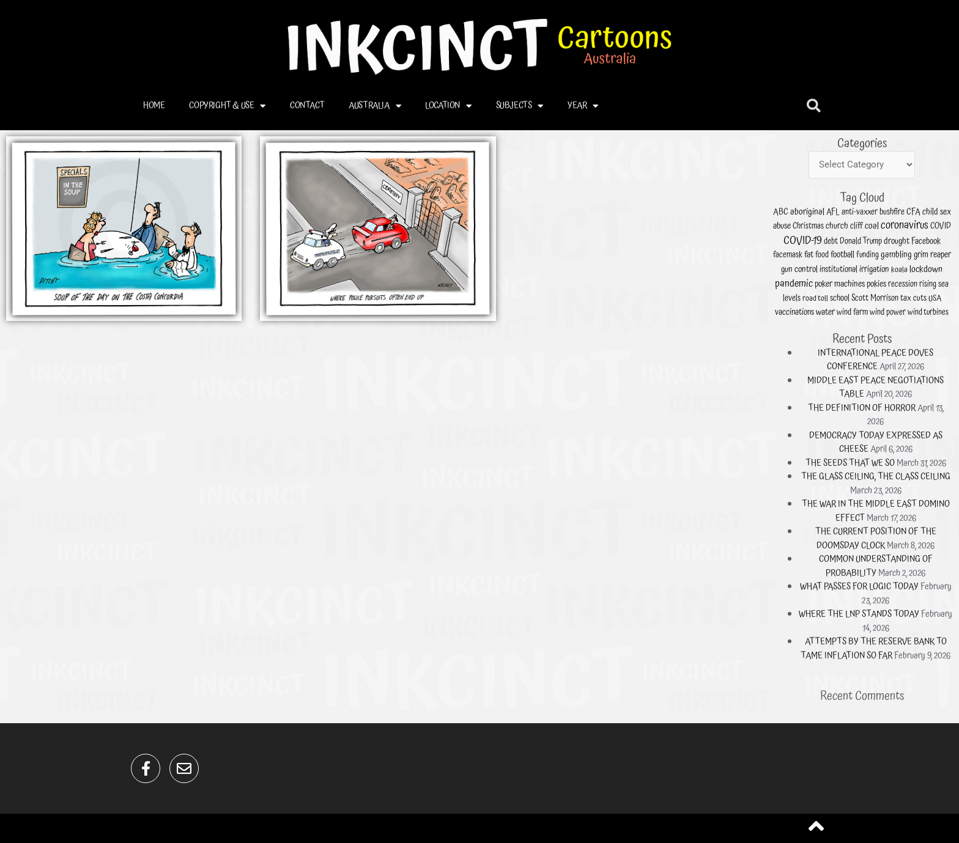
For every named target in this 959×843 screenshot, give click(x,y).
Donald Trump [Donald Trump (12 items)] (932, 364)
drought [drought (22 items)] (945, 364)
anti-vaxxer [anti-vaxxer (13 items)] (932, 354)
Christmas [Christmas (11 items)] (914, 359)
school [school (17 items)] (925, 383)
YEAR (583, 106)
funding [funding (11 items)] (934, 369)
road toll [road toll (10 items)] (917, 383)
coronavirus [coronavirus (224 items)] (947, 359)
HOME (154, 105)
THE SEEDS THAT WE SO (929, 438)
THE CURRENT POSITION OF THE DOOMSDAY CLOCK (937, 464)
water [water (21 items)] (920, 388)
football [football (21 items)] (926, 368)
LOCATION (448, 106)
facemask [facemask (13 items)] (908, 369)
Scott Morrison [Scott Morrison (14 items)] (938, 383)
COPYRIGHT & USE (227, 106)
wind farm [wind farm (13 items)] (930, 388)
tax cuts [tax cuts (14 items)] (950, 383)
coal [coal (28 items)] (936, 358)
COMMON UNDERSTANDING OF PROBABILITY (938, 474)
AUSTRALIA (375, 106)
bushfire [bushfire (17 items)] (943, 354)
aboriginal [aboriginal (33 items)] (914, 354)
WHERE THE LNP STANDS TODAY (932, 489)
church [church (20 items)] (924, 359)
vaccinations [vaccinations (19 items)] (910, 388)
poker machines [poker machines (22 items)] (926, 378)
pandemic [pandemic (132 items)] (910, 378)
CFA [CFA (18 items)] (950, 354)
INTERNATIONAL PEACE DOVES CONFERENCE (937, 404)
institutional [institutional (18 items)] (925, 374)
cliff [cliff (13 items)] (931, 359)
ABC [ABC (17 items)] (905, 354)
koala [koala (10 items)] (946, 374)
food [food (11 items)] (919, 369)
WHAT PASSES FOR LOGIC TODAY (932, 480)
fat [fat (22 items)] (915, 368)
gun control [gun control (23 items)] (912, 373)
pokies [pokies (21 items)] (938, 378)
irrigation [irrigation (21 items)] (937, 373)
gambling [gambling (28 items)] (944, 368)
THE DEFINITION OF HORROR (933, 420)
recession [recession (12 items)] (947, 379)
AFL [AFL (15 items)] (923, 354)
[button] (814, 106)
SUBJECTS (519, 106)
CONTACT (307, 105)
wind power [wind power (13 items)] (942, 388)
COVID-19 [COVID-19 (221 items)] (912, 364)
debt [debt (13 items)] (922, 364)
